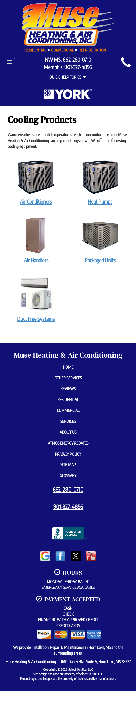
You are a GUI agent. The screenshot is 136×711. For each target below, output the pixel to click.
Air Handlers (36, 240)
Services (68, 421)
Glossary (68, 475)
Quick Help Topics (68, 77)
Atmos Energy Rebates (68, 443)
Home (68, 367)
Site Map (68, 464)
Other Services (68, 377)
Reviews (68, 388)
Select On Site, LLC (80, 669)
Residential (68, 399)
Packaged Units (100, 240)
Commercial (68, 410)
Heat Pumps (100, 181)
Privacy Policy (68, 454)
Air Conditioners (36, 181)
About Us (68, 432)
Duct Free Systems (36, 298)
